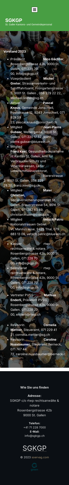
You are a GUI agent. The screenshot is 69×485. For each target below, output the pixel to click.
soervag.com (40, 457)
